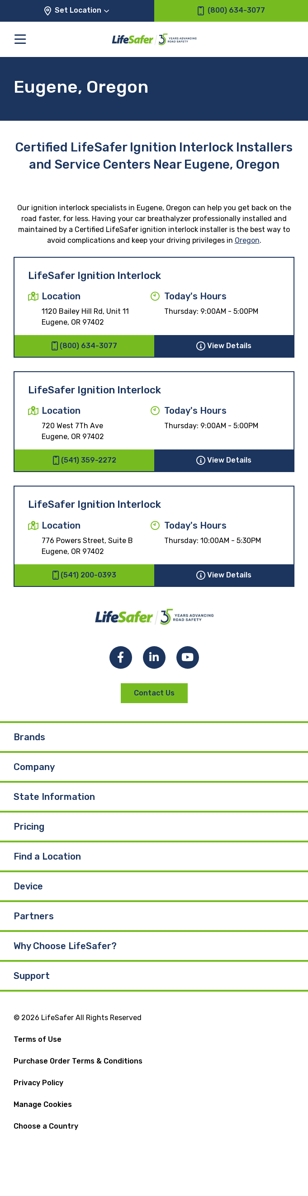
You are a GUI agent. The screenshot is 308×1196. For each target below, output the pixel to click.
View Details (223, 345)
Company (34, 766)
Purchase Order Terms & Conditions (78, 1061)
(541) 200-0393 (84, 575)
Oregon (247, 240)
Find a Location (47, 856)
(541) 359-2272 (84, 460)
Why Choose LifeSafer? (65, 946)
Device (28, 886)
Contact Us (154, 693)
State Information (54, 796)
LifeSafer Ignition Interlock (94, 275)
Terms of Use (38, 1039)
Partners (34, 916)
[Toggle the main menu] (20, 39)
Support (32, 975)
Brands (29, 737)
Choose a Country (46, 1126)
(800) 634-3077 (84, 345)
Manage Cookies (43, 1104)
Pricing (29, 826)
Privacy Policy (38, 1082)
